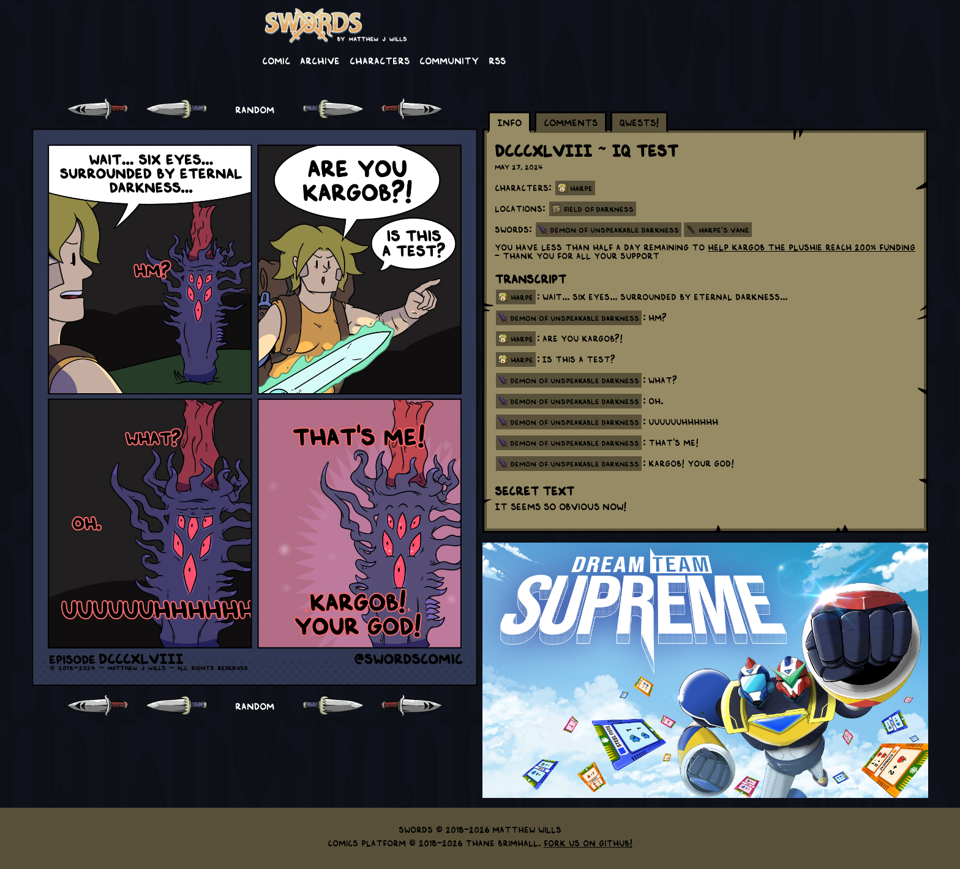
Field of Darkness (599, 209)
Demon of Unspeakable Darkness (614, 229)
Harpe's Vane (724, 229)
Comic (276, 60)
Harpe (581, 188)
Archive (320, 60)
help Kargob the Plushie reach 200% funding (811, 247)
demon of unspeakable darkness (575, 318)
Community (449, 60)
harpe (522, 297)
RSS (497, 60)
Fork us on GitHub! (588, 842)
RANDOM (254, 109)
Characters (380, 60)
